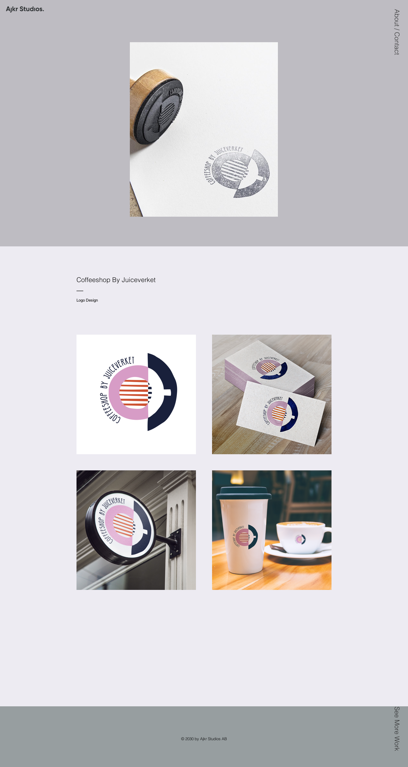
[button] (397, 32)
